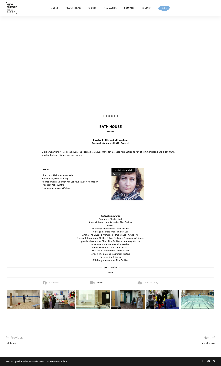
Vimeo (100, 283)
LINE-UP (54, 8)
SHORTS (92, 8)
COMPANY (129, 8)
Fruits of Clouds (207, 340)
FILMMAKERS (110, 8)
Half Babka (14, 340)
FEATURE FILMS (73, 8)
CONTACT (146, 8)
